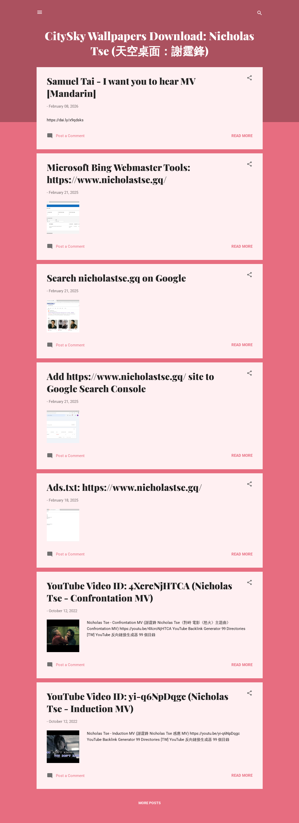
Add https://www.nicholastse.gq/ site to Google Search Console (130, 382)
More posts (149, 803)
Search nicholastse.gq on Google (116, 278)
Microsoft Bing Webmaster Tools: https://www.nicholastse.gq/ (118, 173)
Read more (242, 136)
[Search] (260, 14)
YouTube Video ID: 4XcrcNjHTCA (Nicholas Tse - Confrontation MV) (139, 591)
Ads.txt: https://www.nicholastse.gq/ (124, 487)
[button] (249, 79)
